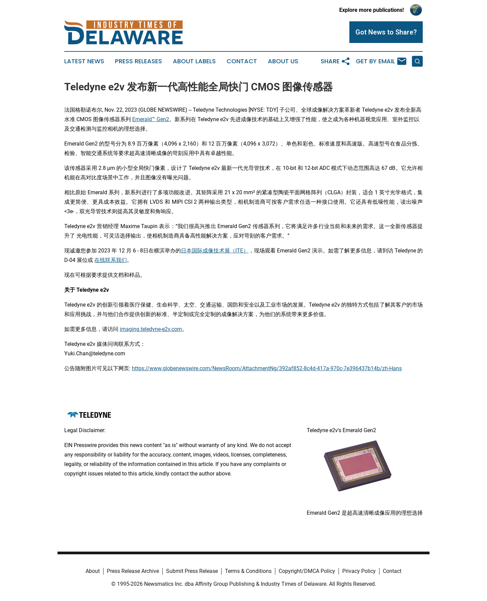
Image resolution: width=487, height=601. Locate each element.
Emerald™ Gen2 (150, 119)
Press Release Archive (133, 571)
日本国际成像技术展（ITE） (215, 250)
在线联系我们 (110, 260)
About (93, 571)
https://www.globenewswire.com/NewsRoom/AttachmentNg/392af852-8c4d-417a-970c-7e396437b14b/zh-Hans (267, 368)
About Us (283, 61)
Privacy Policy (359, 571)
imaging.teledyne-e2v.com (151, 329)
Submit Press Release (192, 571)
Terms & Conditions (248, 571)
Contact (242, 61)
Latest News (84, 61)
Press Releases (138, 61)
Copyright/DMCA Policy (307, 571)
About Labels (194, 61)
